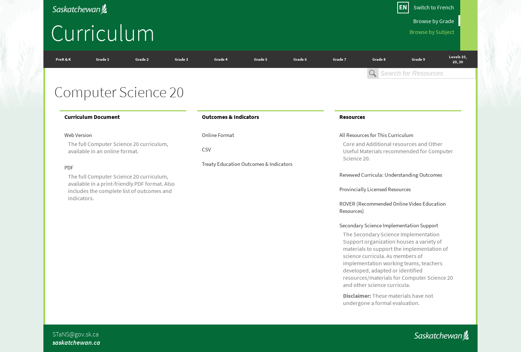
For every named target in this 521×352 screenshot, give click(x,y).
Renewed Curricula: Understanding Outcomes (390, 175)
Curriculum (103, 32)
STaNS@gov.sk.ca (75, 334)
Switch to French (434, 7)
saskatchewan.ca (76, 342)
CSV (206, 149)
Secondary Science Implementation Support (388, 225)
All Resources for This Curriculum (376, 135)
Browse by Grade (433, 20)
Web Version (78, 135)
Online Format (218, 135)
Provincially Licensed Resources (375, 189)
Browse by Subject (432, 31)
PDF (68, 167)
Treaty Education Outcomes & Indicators (247, 164)
